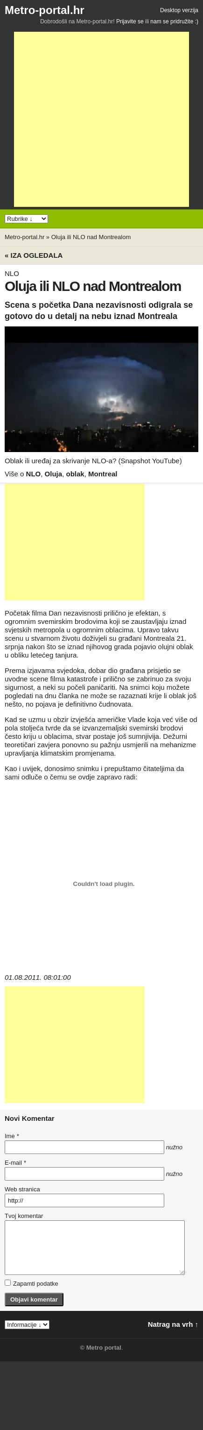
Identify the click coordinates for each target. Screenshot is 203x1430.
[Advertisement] (101, 119)
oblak (75, 474)
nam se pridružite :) (174, 21)
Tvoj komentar (24, 1215)
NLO (33, 474)
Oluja (54, 474)
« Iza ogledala (34, 255)
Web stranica (22, 1189)
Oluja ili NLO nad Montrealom (91, 237)
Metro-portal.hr (44, 10)
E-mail (15, 1162)
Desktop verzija (179, 10)
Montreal (103, 474)
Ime (12, 1136)
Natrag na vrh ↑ (173, 1324)
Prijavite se (130, 21)
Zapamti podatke (31, 1283)
